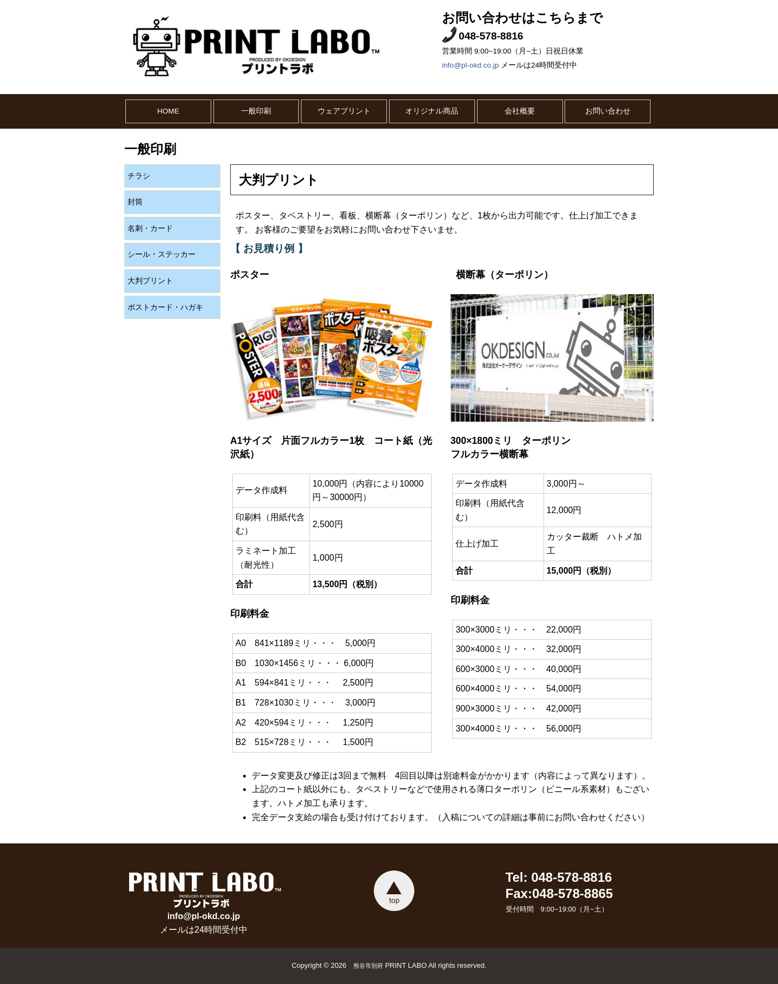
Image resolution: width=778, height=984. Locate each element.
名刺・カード (150, 228)
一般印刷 (256, 111)
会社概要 (520, 111)
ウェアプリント (344, 111)
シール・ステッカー (162, 254)
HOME (168, 111)
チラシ (139, 176)
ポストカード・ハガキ (165, 307)
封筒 (135, 202)
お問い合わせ (608, 111)
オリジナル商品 (431, 111)
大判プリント (150, 281)
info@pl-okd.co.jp (470, 65)
